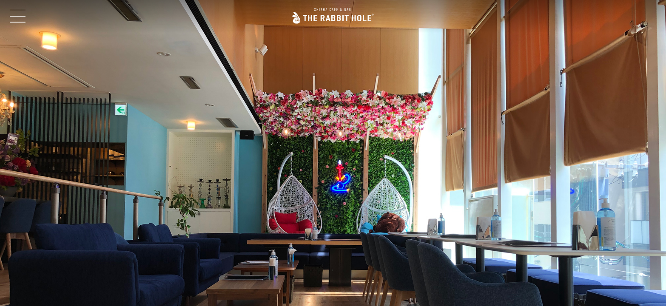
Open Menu (18, 16)
